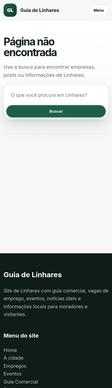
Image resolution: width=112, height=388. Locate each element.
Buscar (56, 111)
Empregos (15, 366)
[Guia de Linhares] (36, 10)
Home (10, 350)
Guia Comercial (21, 382)
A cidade (13, 358)
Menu (98, 10)
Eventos (13, 374)
